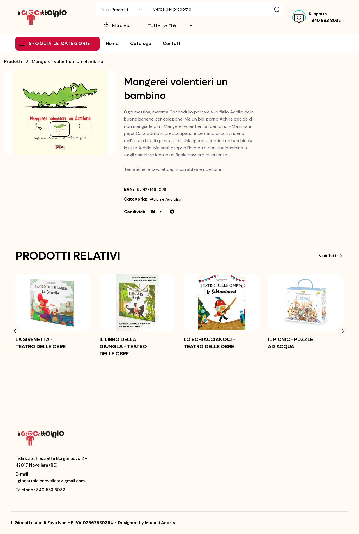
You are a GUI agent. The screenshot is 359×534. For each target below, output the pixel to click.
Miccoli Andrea (161, 523)
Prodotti (13, 61)
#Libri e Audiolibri (166, 199)
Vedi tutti (331, 255)
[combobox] (121, 9)
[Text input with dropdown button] (215, 9)
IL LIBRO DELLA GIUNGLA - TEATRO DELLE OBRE (123, 347)
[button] (15, 331)
